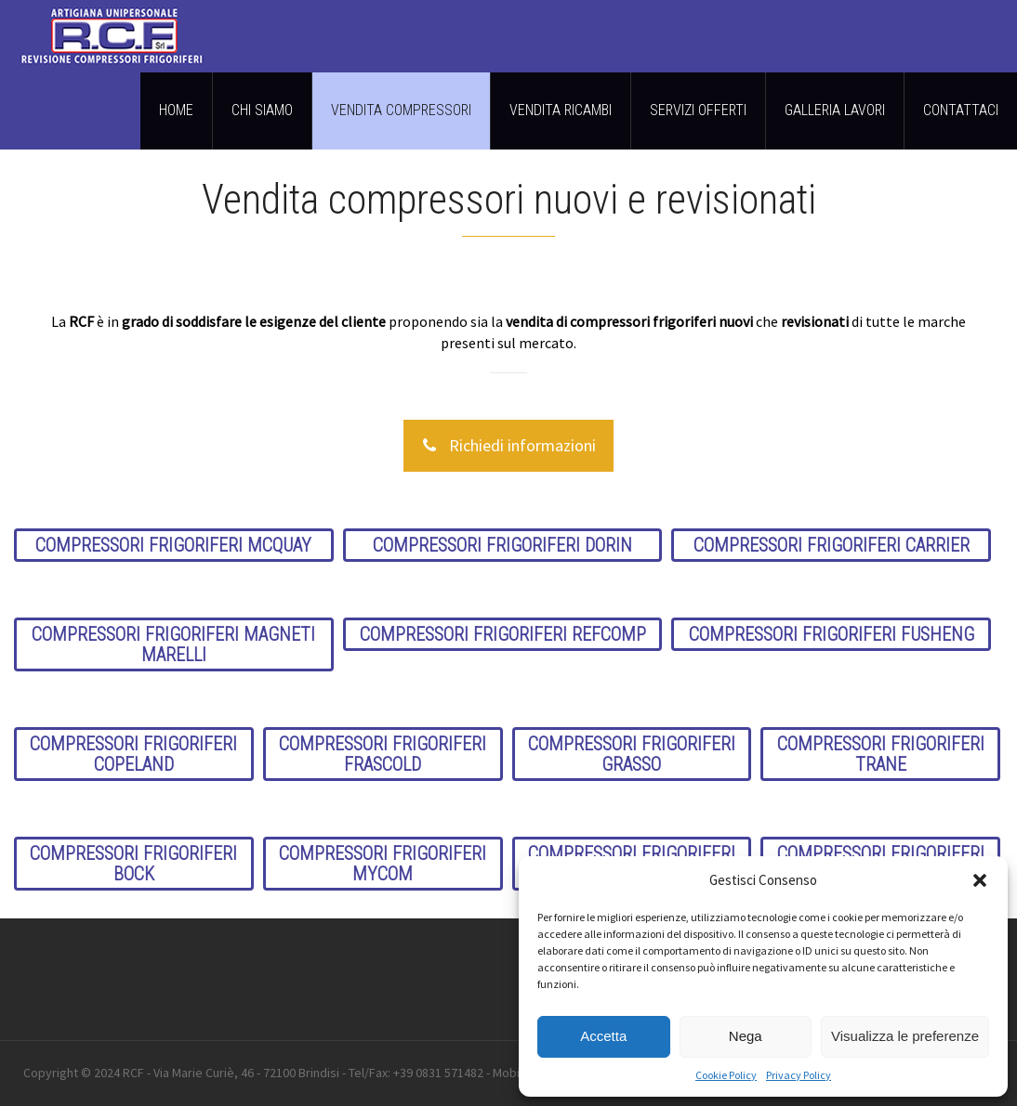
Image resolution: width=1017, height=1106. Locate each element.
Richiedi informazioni (508, 446)
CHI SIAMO (262, 110)
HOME (176, 110)
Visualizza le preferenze (905, 1036)
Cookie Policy (726, 1075)
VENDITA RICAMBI (560, 110)
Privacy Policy (798, 1075)
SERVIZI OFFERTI (698, 110)
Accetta (603, 1036)
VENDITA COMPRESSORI (401, 110)
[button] (980, 880)
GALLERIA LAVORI (835, 110)
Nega (745, 1036)
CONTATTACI (960, 110)
